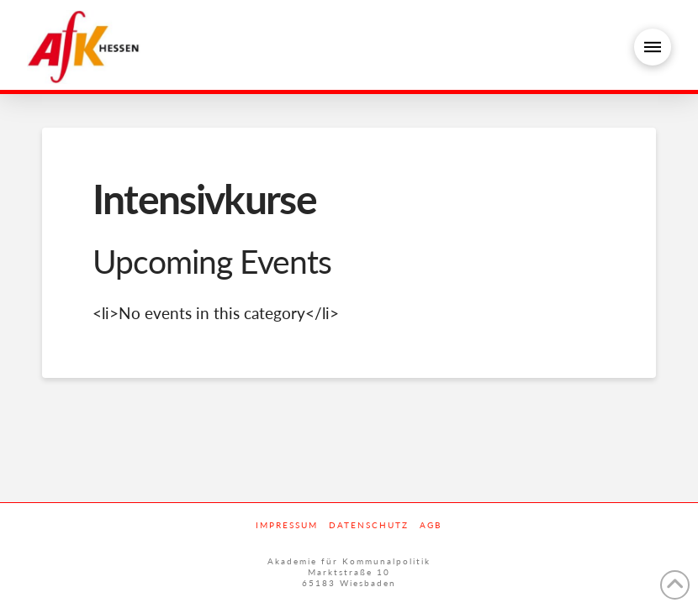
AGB (431, 525)
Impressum (287, 525)
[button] (652, 47)
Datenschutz (369, 525)
